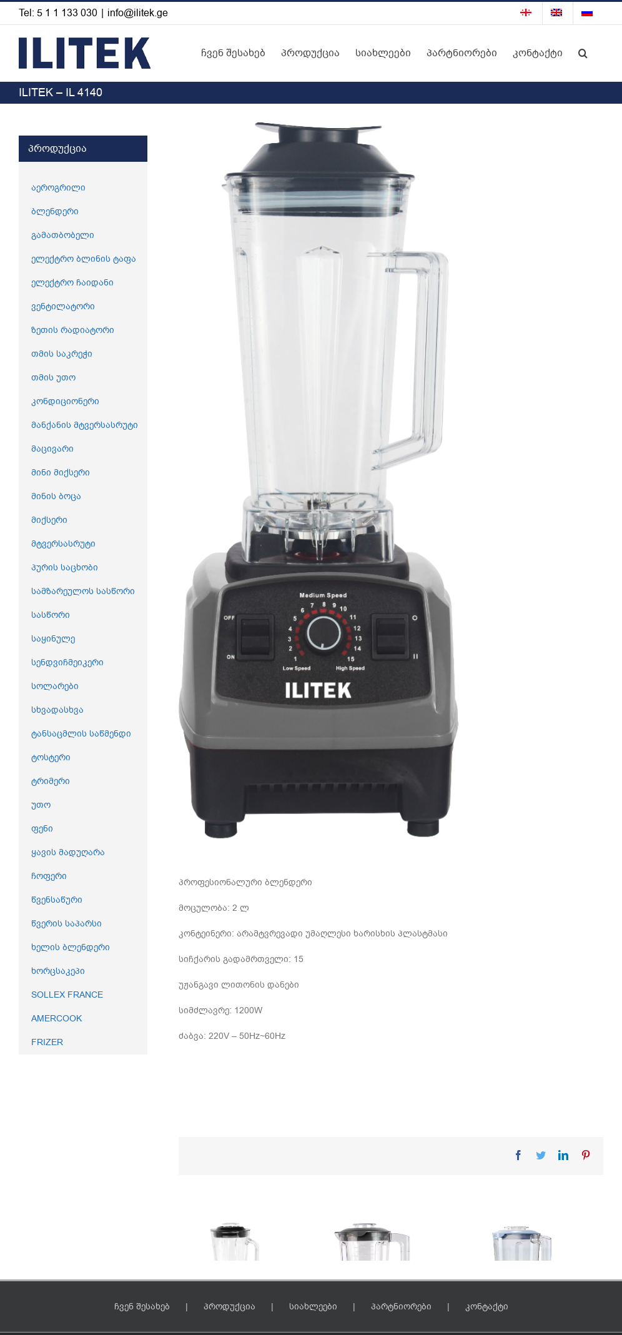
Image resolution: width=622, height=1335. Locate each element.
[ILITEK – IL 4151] (245, 1278)
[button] (583, 53)
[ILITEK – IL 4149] (390, 1300)
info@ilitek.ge (137, 13)
